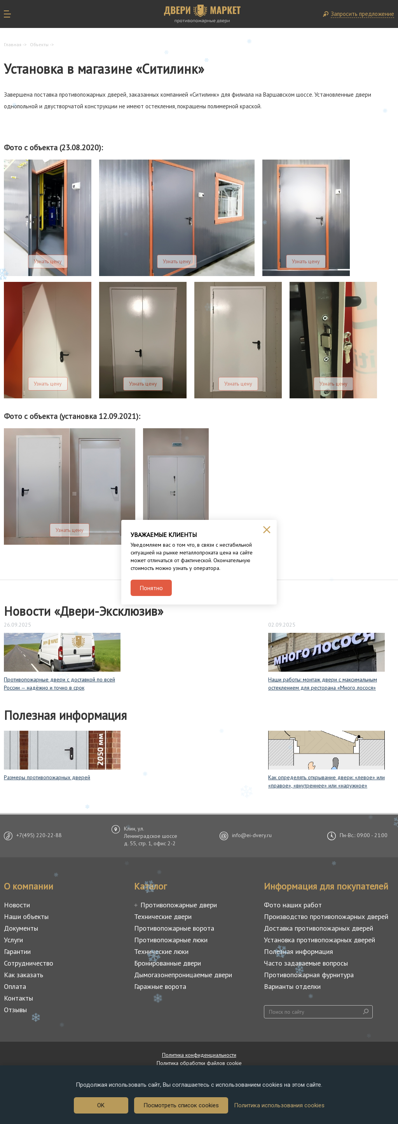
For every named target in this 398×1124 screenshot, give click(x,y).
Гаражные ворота (160, 986)
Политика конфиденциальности (199, 1054)
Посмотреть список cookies (181, 1105)
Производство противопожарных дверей (326, 916)
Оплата (15, 986)
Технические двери (163, 916)
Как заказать (23, 974)
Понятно (151, 588)
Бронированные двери (167, 963)
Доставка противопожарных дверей (318, 928)
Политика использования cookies (279, 1105)
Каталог (150, 886)
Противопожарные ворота (174, 928)
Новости (17, 904)
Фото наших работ (293, 904)
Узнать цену (48, 261)
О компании (28, 886)
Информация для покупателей (326, 886)
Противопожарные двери (178, 904)
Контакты (18, 998)
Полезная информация (298, 951)
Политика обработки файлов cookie (199, 1063)
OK (101, 1105)
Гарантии (17, 951)
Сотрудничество (28, 963)
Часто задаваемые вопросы (306, 963)
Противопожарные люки (171, 939)
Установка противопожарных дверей (319, 939)
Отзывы (15, 1009)
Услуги (13, 939)
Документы (21, 928)
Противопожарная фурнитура (309, 974)
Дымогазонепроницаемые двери (183, 974)
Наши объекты (26, 916)
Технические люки (161, 951)
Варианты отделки (292, 986)
